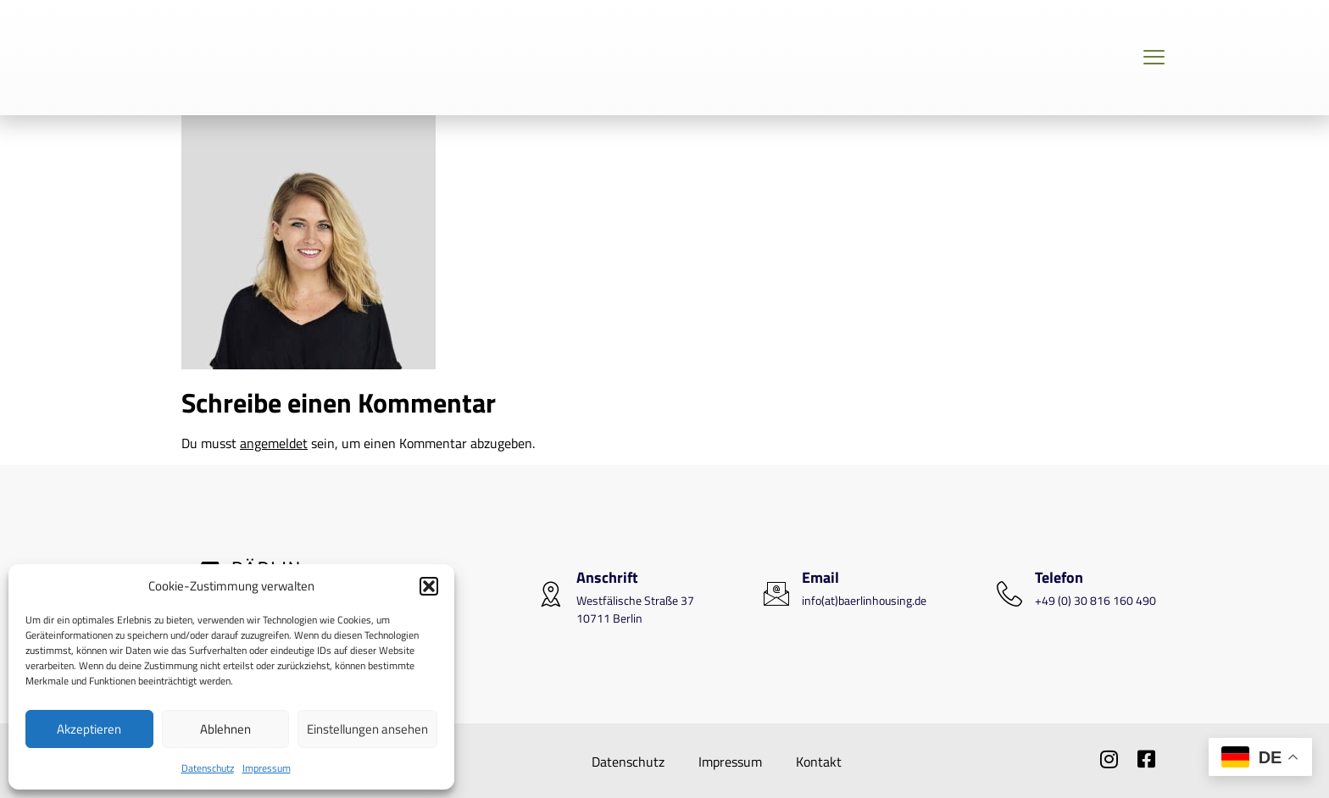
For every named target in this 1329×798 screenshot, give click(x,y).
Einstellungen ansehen (367, 729)
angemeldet (274, 443)
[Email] (776, 594)
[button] (428, 586)
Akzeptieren (89, 729)
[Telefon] (1009, 594)
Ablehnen (225, 729)
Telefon (1059, 577)
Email (820, 577)
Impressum (266, 768)
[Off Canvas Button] (1154, 58)
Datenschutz (207, 768)
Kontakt (819, 761)
